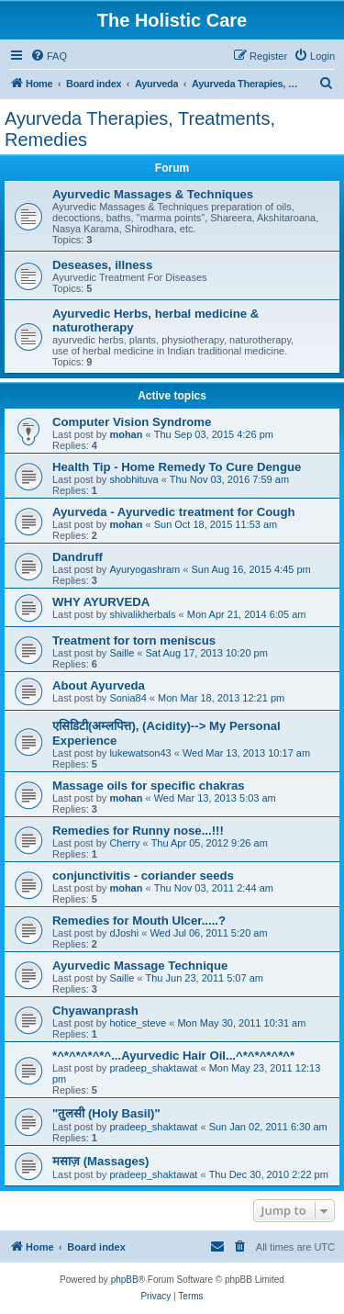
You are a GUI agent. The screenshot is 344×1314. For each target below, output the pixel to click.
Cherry (124, 842)
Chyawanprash (95, 1010)
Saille (121, 652)
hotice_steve (137, 1022)
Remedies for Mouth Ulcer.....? (139, 920)
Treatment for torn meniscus (134, 640)
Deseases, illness (102, 265)
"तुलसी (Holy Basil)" (106, 1113)
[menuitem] (48, 56)
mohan (125, 434)
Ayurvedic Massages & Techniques (152, 194)
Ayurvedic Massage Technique (139, 965)
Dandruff (77, 557)
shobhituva (133, 479)
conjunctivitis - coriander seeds (143, 875)
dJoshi (124, 932)
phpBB (125, 1280)
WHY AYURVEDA (101, 602)
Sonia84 (127, 697)
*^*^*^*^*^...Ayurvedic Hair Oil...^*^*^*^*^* (173, 1055)
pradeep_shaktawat (153, 1067)
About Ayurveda (98, 685)
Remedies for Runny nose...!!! (138, 830)
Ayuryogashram (144, 569)
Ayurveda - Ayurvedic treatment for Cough (173, 512)
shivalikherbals (142, 614)
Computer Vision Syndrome (131, 422)
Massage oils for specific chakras (148, 785)
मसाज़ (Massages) (101, 1161)
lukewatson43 (140, 752)
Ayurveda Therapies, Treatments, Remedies (140, 129)
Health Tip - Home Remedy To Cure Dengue (176, 467)
